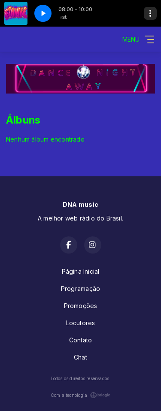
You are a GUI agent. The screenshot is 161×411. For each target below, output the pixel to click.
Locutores (80, 322)
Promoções (80, 305)
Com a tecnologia (80, 395)
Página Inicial (81, 271)
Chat (80, 357)
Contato (80, 340)
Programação (80, 288)
